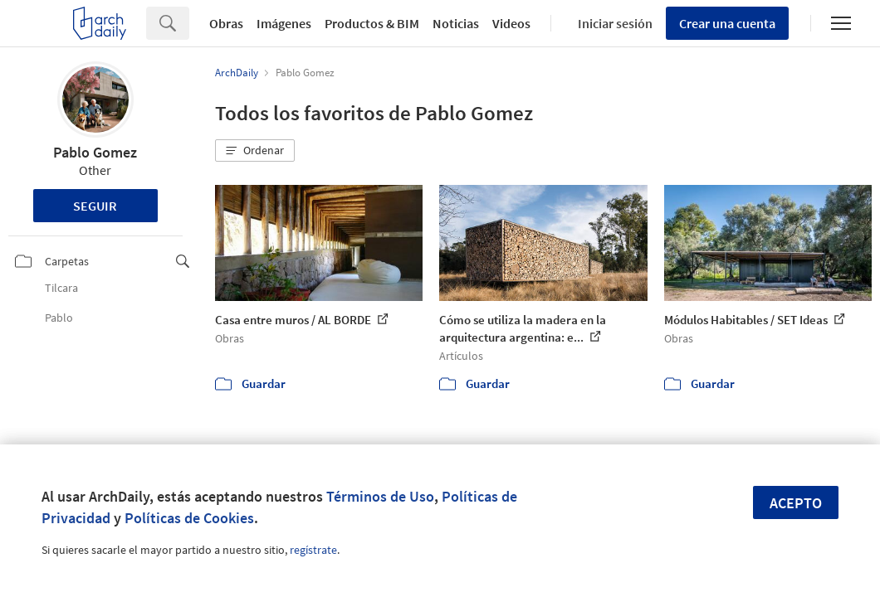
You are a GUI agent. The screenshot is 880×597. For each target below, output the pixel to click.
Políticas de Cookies (189, 517)
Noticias (456, 23)
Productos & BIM (372, 23)
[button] (255, 151)
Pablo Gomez (95, 152)
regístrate (313, 549)
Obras (226, 23)
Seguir (95, 205)
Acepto (796, 502)
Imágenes (284, 23)
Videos (511, 23)
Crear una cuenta (727, 23)
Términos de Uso (380, 496)
